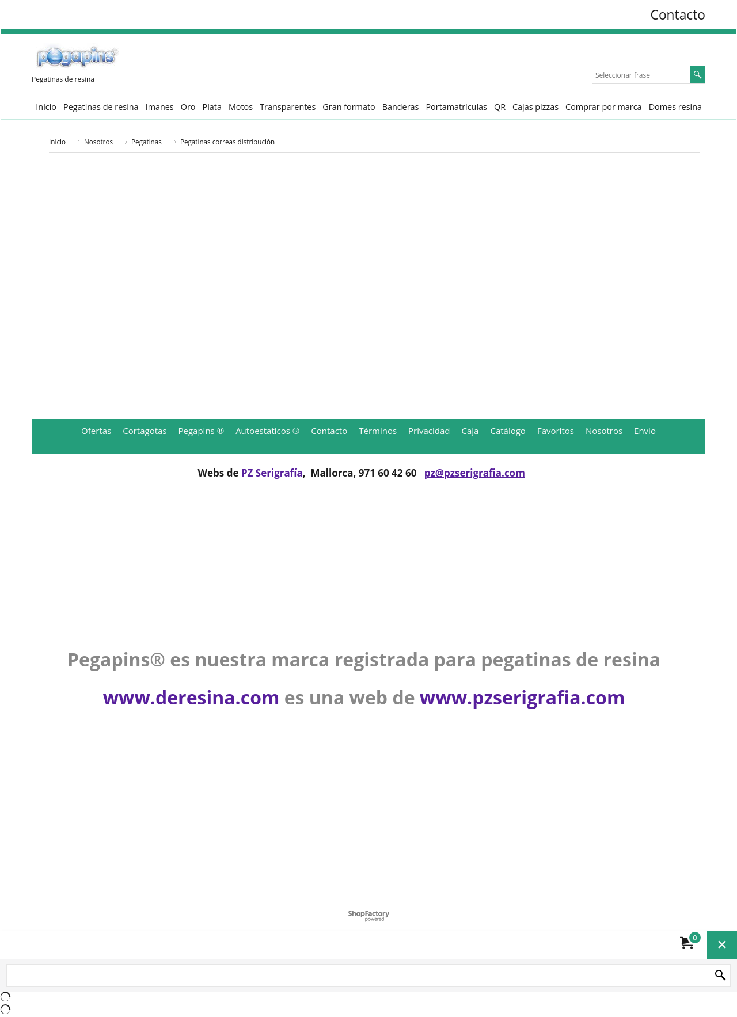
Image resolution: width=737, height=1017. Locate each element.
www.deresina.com (191, 697)
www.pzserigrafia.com (522, 697)
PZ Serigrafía (272, 472)
